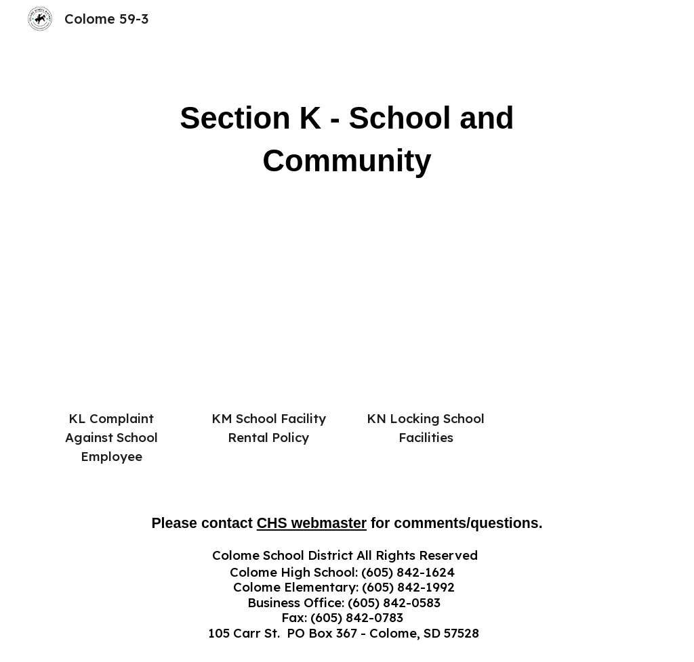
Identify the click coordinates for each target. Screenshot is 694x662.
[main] (346, 139)
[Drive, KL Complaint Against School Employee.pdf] (111, 328)
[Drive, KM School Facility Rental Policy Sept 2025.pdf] (269, 328)
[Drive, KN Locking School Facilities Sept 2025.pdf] (426, 328)
